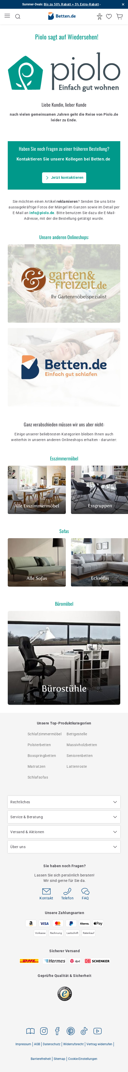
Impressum (23, 1044)
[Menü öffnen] (8, 16)
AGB (37, 1044)
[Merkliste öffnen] (109, 16)
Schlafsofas (38, 777)
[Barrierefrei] (100, 16)
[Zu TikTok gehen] (84, 1032)
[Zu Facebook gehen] (57, 1032)
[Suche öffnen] (17, 16)
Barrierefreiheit (41, 1059)
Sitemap (59, 1059)
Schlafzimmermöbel (45, 734)
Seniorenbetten (80, 756)
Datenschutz (51, 1044)
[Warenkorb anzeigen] (120, 16)
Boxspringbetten (42, 756)
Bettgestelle (77, 734)
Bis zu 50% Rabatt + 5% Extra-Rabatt (71, 4)
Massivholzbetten (82, 745)
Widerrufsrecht (73, 1044)
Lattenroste (77, 766)
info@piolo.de (41, 213)
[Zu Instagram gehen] (44, 1032)
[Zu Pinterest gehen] (71, 1032)
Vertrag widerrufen (99, 1044)
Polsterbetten (39, 745)
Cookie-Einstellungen (82, 1059)
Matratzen (37, 766)
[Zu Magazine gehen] (30, 1032)
